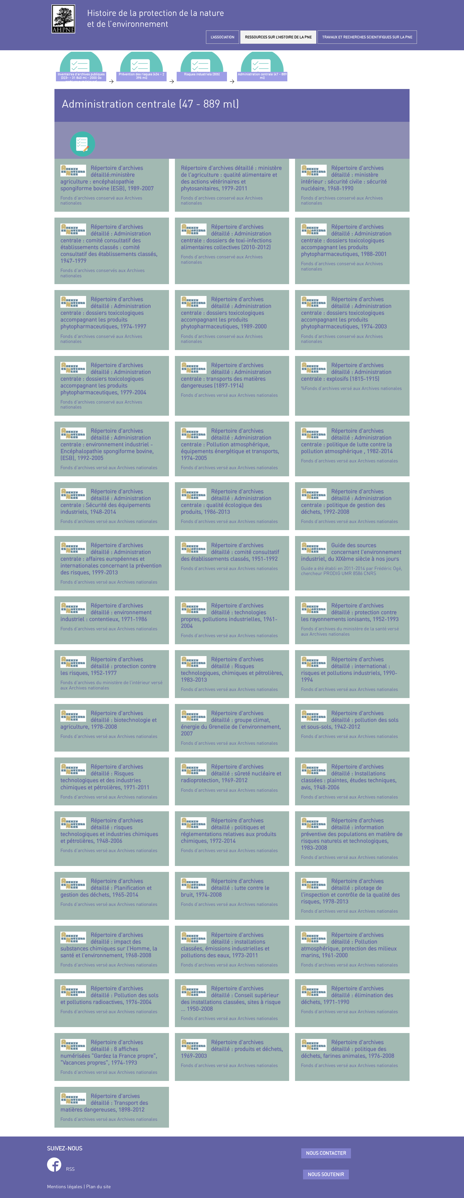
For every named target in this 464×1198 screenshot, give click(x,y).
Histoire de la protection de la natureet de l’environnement (155, 18)
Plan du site (98, 1186)
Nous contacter (326, 1153)
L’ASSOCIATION (222, 37)
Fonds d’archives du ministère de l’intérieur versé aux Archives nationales (111, 673)
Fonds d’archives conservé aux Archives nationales (111, 185)
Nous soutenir (326, 1174)
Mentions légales (64, 1186)
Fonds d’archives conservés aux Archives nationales (111, 251)
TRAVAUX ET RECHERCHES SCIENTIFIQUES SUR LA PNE (367, 37)
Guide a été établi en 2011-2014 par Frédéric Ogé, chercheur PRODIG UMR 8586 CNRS (352, 559)
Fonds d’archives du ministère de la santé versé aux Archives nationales (352, 619)
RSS (70, 1169)
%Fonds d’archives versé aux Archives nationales (352, 376)
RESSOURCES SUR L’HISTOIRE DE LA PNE (278, 37)
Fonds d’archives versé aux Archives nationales (232, 380)
